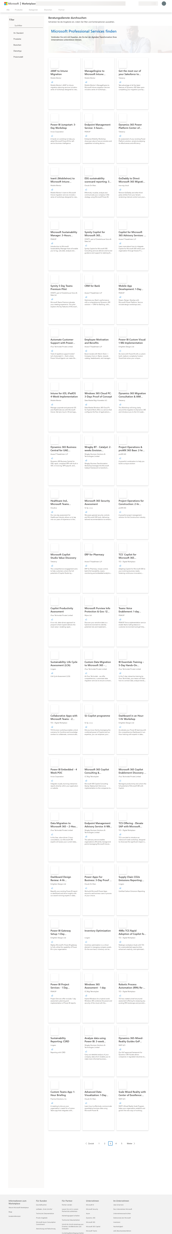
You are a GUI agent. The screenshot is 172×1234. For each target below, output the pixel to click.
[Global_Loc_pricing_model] (11, 57)
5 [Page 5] (121, 1143)
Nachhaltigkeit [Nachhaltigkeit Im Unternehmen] (118, 1226)
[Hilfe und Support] (130, 3)
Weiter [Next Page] (129, 1143)
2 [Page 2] (104, 1143)
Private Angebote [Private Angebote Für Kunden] (41, 1218)
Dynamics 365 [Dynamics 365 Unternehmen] (90, 1218)
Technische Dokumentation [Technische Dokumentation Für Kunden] (45, 1213)
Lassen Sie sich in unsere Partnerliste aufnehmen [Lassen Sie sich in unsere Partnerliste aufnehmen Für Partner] (70, 1210)
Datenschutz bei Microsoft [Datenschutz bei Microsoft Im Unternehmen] (122, 1218)
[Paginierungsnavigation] (110, 1145)
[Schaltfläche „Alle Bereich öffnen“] (7, 9)
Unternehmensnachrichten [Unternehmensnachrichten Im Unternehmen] (122, 1213)
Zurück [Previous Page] (91, 1143)
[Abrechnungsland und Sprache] (148, 3)
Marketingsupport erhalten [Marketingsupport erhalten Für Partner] (71, 1216)
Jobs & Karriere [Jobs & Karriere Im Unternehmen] (118, 1205)
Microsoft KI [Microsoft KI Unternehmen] (90, 1205)
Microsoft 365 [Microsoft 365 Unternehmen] (90, 1222)
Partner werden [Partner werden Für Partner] (67, 1205)
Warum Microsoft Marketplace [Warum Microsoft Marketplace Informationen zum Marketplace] (19, 1207)
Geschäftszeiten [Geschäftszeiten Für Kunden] (41, 1205)
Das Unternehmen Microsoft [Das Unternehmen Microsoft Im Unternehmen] (122, 1209)
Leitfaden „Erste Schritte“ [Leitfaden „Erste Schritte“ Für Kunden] (44, 1209)
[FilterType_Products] (11, 39)
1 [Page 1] (99, 1143)
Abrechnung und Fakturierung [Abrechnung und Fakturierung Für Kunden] (45, 1229)
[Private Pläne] (136, 3)
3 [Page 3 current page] (110, 1143)
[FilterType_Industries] (11, 45)
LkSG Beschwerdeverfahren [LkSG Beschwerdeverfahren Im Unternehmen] (122, 1231)
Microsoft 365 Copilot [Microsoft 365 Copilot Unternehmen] (93, 1226)
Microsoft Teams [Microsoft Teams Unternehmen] (91, 1231)
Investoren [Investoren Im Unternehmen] (116, 1222)
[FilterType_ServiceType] (11, 51)
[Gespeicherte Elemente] (133, 3)
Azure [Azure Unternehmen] (88, 1213)
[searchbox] (29, 25)
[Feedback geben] (127, 3)
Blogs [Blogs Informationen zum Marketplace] (10, 1212)
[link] (64, 83)
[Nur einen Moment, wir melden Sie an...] (164, 3)
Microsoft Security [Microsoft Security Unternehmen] (92, 1209)
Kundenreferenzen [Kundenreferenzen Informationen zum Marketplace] (15, 1216)
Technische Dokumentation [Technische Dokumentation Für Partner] (71, 1220)
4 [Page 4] (116, 1143)
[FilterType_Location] (11, 33)
